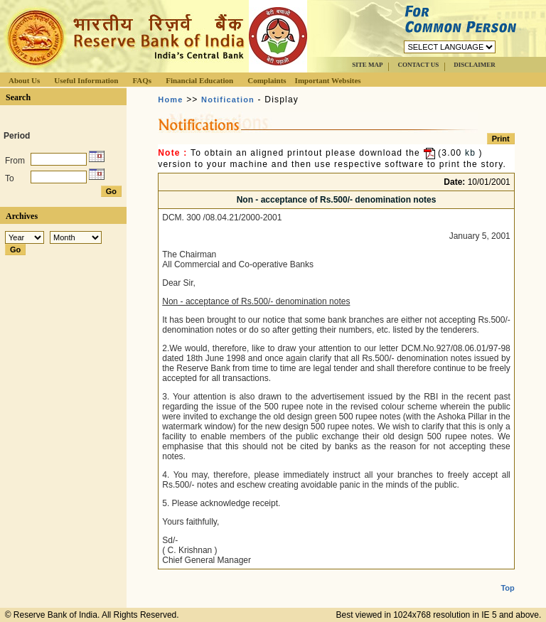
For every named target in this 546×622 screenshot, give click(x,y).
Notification (228, 99)
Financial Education (199, 80)
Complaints (266, 80)
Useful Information (86, 80)
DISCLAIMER (475, 64)
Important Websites (328, 80)
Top (507, 576)
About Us (24, 80)
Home (170, 99)
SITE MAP (367, 64)
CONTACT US (418, 64)
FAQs (141, 80)
